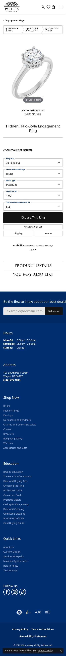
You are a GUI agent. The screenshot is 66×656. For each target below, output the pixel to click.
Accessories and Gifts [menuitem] (15, 447)
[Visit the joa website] (29, 612)
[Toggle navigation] (60, 7)
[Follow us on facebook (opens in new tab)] (6, 592)
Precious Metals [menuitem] (12, 499)
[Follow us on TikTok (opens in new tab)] (22, 592)
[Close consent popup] (61, 651)
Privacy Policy (20, 629)
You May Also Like (33, 274)
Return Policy (10, 565)
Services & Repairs (13, 556)
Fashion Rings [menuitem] (11, 410)
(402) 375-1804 (33, 113)
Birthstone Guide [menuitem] (12, 490)
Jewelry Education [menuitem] (13, 471)
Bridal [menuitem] (6, 406)
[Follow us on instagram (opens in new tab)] (14, 592)
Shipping (18, 233)
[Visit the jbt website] (38, 612)
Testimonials (10, 570)
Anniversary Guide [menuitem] (13, 518)
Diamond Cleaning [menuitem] (13, 509)
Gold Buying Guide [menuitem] (13, 523)
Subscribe (53, 310)
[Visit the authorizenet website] (19, 612)
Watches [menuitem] (8, 443)
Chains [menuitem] (7, 429)
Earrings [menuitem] (8, 415)
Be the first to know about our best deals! (33, 301)
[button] (43, 7)
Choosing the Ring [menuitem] (13, 485)
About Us (8, 547)
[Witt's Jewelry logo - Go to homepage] (12, 7)
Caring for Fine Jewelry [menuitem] (16, 504)
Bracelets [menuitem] (8, 433)
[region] (33, 74)
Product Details (33, 265)
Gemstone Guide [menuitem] (12, 495)
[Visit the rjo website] (47, 612)
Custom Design (11, 551)
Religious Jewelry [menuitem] (12, 438)
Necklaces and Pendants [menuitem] (17, 419)
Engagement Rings (15, 20)
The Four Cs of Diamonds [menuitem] (17, 476)
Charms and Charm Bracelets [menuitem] (19, 424)
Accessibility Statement (33, 636)
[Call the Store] (11, 379)
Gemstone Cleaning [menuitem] (14, 513)
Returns (48, 233)
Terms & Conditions (42, 629)
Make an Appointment (15, 561)
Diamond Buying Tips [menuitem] (15, 481)
